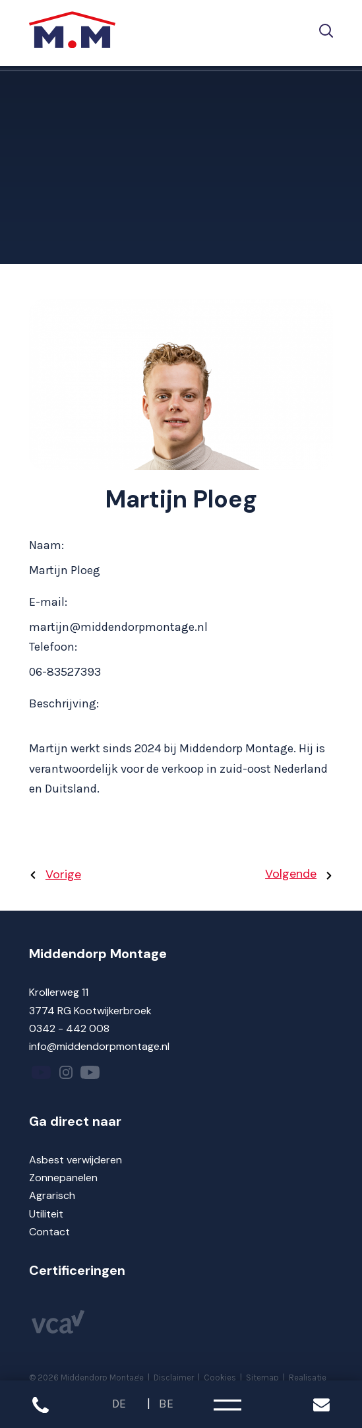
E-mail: (48, 602)
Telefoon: (53, 646)
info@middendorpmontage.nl (99, 1046)
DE (119, 1403)
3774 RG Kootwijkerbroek (90, 1011)
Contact (49, 1232)
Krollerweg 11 (58, 992)
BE (166, 1403)
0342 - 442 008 (69, 1028)
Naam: (46, 545)
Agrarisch (52, 1195)
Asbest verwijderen (75, 1160)
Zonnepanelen (63, 1178)
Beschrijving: (64, 703)
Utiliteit (46, 1214)
